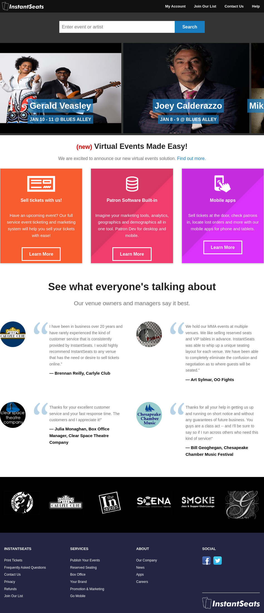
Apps (140, 574)
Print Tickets (13, 560)
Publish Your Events (85, 560)
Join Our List (205, 6)
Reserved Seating (83, 568)
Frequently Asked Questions (25, 568)
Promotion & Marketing (87, 589)
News (140, 568)
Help (256, 6)
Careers (142, 582)
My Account (175, 6)
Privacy (9, 582)
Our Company (146, 560)
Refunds (10, 589)
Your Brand (78, 582)
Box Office (77, 574)
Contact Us (234, 6)
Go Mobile (77, 596)
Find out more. (191, 158)
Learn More (41, 254)
